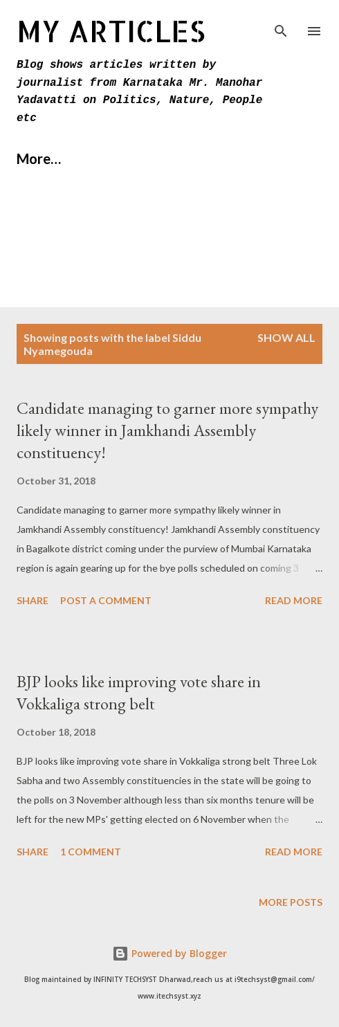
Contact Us (218, 158)
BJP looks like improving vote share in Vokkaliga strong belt (139, 692)
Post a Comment (106, 600)
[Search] (281, 25)
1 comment (90, 851)
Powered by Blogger (169, 953)
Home (35, 158)
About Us (118, 158)
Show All (286, 337)
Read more (293, 600)
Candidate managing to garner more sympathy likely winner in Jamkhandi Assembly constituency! (167, 430)
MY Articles (111, 30)
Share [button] (32, 600)
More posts (290, 902)
